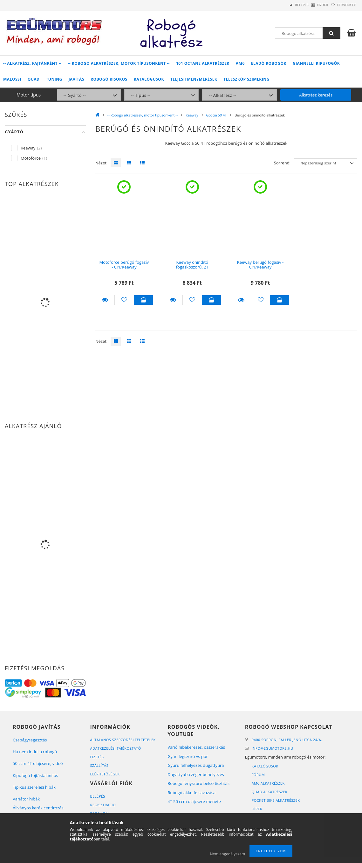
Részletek (104, 300)
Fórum (258, 774)
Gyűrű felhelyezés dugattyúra (195, 765)
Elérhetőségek (105, 774)
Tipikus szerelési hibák (34, 787)
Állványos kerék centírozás (38, 808)
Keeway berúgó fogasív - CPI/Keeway (260, 264)
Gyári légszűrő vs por (187, 756)
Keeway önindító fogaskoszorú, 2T (192, 264)
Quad (34, 79)
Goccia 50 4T (216, 115)
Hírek (257, 809)
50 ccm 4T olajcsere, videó (38, 763)
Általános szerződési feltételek (123, 739)
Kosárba (143, 300)
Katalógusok (149, 79)
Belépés (284, 5)
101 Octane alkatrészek (202, 63)
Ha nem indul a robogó (35, 751)
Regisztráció (103, 804)
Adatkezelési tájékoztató (115, 748)
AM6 (240, 63)
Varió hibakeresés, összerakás (196, 747)
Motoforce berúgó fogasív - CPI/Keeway (124, 264)
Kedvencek (342, 5)
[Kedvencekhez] (124, 300)
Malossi (12, 79)
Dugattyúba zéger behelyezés (195, 774)
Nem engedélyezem (227, 854)
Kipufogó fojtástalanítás (35, 775)
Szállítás (99, 765)
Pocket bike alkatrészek (276, 800)
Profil (312, 5)
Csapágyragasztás (30, 740)
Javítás (76, 79)
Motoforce (31, 158)
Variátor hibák (26, 799)
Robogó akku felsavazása (191, 792)
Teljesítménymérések (193, 79)
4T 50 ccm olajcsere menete (194, 801)
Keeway (192, 115)
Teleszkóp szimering (246, 79)
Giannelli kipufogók (316, 63)
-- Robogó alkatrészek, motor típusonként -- (119, 63)
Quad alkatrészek (270, 791)
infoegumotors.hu (272, 748)
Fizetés (97, 756)
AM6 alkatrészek (268, 783)
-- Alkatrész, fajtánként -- (32, 63)
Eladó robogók (268, 63)
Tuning (54, 79)
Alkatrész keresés (315, 95)
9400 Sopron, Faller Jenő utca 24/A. (287, 739)
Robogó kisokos (109, 79)
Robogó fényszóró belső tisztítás (198, 783)
